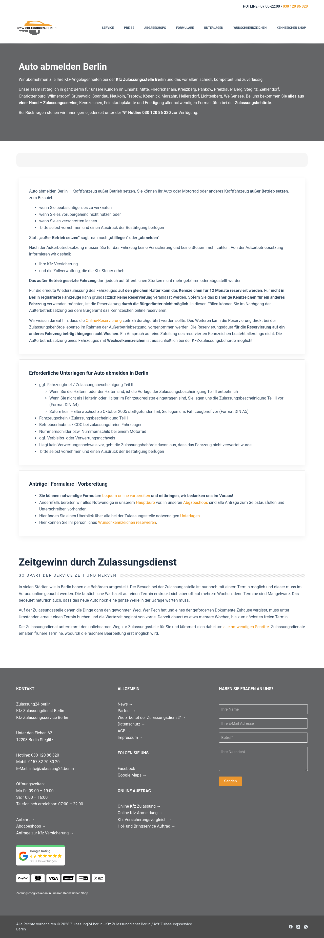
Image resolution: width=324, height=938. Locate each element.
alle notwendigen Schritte (246, 626)
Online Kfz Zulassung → (139, 806)
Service (108, 28)
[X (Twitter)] (298, 927)
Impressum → (130, 737)
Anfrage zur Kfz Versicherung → (45, 833)
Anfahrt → (25, 819)
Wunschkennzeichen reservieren (127, 522)
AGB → (124, 731)
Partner (127, 710)
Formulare (185, 28)
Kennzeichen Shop (291, 28)
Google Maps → (132, 775)
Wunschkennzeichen (250, 28)
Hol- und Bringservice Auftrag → (146, 826)
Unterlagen (213, 28)
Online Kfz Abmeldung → (140, 812)
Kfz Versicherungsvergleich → (145, 819)
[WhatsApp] (306, 927)
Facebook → (129, 768)
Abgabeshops (155, 28)
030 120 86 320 (295, 6)
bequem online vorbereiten (126, 495)
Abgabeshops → (31, 826)
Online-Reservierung (104, 320)
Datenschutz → (131, 724)
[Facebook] (291, 927)
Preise (129, 28)
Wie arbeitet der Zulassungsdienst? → (152, 717)
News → (125, 704)
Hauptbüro (145, 502)
